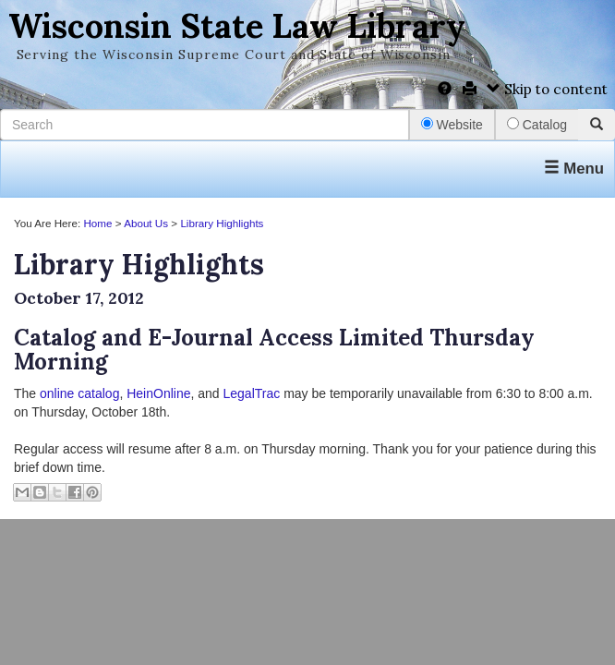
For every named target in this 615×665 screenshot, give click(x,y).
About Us (146, 223)
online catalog (79, 393)
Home (97, 223)
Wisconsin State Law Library (236, 26)
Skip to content (547, 89)
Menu (574, 168)
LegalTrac (252, 393)
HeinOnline (158, 393)
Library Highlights (221, 223)
